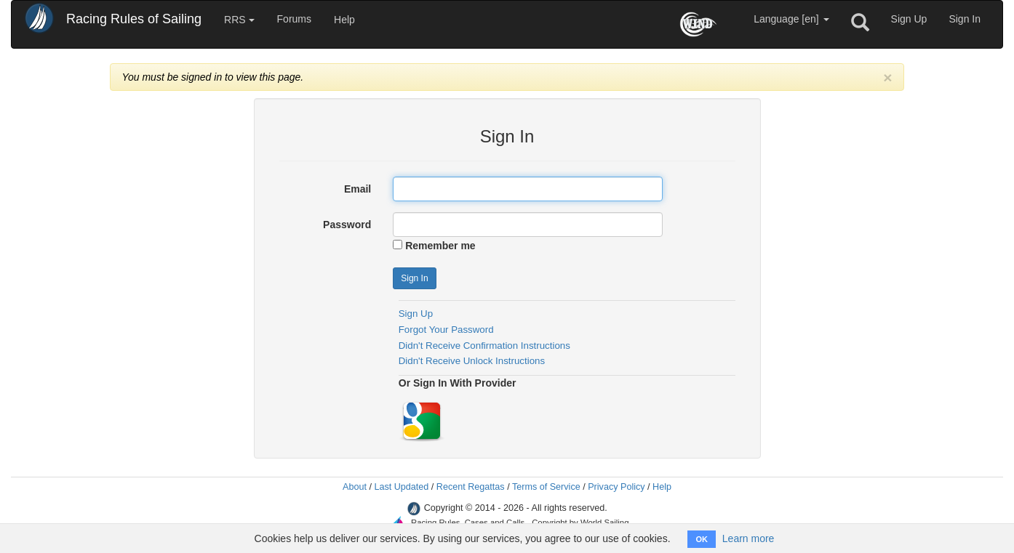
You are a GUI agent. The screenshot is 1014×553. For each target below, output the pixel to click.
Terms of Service (546, 487)
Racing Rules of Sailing (133, 19)
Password (347, 224)
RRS (239, 19)
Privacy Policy (616, 487)
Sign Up (909, 19)
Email (357, 189)
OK (701, 539)
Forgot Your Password (446, 329)
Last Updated (401, 487)
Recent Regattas (470, 487)
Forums (294, 19)
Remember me (440, 245)
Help (344, 19)
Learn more (748, 538)
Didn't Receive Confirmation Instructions (484, 345)
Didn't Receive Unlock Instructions (472, 360)
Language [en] (791, 19)
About (355, 487)
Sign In (965, 19)
